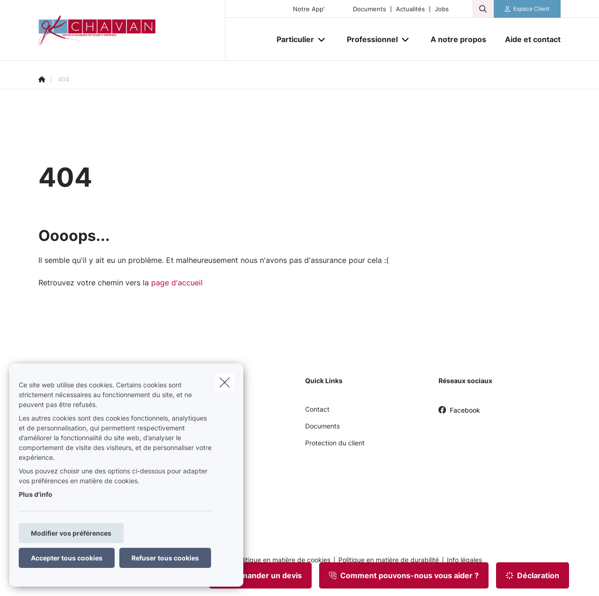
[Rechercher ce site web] (483, 9)
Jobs (442, 9)
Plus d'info (35, 494)
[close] (224, 382)
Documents (369, 9)
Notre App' (309, 9)
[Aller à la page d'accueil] (132, 30)
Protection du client (335, 443)
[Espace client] (527, 9)
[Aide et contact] (528, 39)
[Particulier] (291, 39)
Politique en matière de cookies (282, 560)
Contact (317, 409)
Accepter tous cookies (66, 558)
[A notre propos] (458, 39)
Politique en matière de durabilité (388, 560)
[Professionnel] (368, 39)
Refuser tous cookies (165, 558)
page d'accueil (177, 282)
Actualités (410, 9)
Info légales (464, 560)
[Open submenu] (322, 39)
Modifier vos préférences (71, 533)
